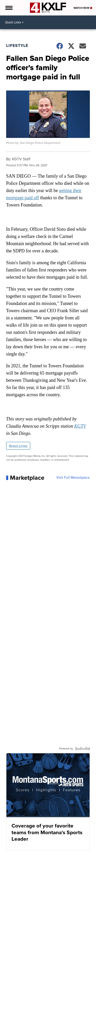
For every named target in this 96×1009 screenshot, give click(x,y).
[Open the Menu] (8, 7)
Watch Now (82, 8)
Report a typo (18, 445)
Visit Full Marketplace (73, 477)
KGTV (80, 426)
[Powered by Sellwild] (82, 748)
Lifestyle (17, 45)
